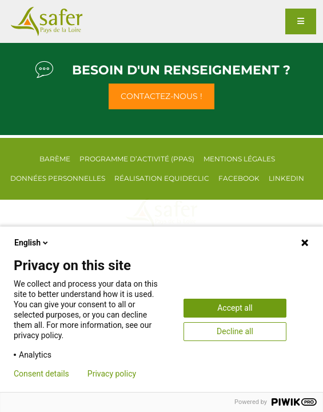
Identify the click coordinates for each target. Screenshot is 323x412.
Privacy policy (111, 373)
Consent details (41, 373)
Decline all (235, 331)
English (32, 242)
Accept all (235, 307)
